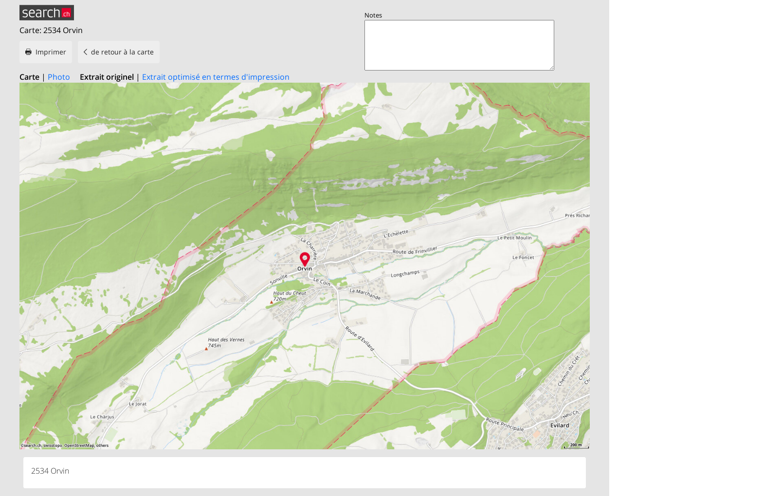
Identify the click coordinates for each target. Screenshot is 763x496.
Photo (59, 76)
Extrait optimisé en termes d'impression (216, 76)
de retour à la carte (122, 51)
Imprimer (51, 51)
